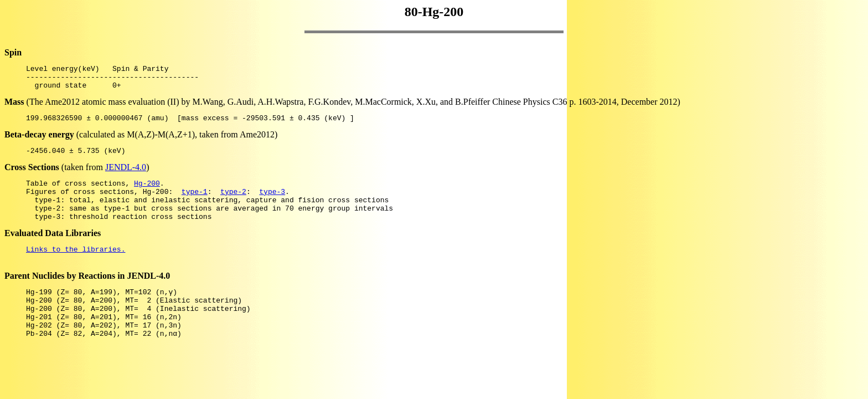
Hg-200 (147, 193)
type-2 (233, 203)
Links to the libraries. (75, 267)
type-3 (272, 203)
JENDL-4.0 (125, 175)
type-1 (195, 203)
